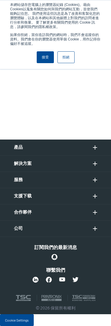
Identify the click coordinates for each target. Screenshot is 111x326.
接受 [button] (45, 57)
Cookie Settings (17, 320)
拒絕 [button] (66, 57)
